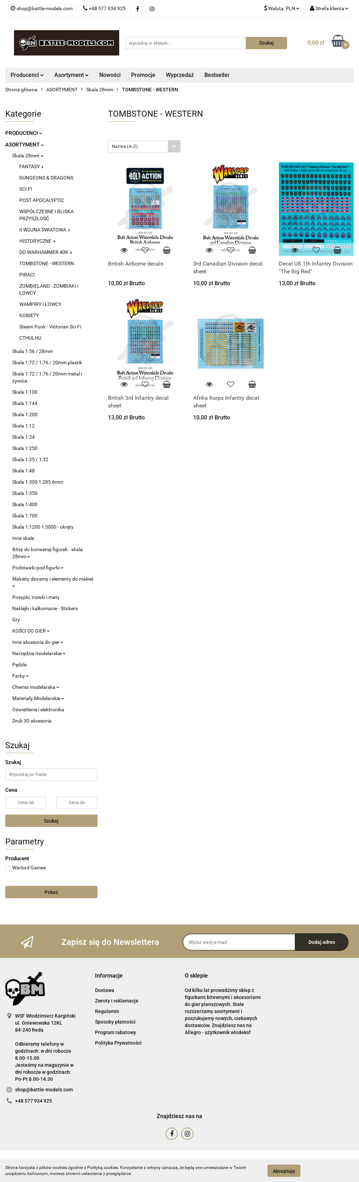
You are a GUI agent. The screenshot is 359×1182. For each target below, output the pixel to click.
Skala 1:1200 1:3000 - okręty (43, 527)
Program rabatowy (115, 1032)
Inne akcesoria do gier (37, 642)
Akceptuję (284, 1171)
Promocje (143, 75)
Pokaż (51, 892)
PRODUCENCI (23, 133)
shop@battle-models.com (44, 1089)
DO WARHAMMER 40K (45, 252)
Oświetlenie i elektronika (38, 709)
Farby (20, 676)
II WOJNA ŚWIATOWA (44, 230)
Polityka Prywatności (118, 1043)
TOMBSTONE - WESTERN (46, 263)
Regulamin (107, 1011)
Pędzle (19, 664)
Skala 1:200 (25, 414)
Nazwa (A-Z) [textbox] (125, 146)
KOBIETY (29, 315)
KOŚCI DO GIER (31, 631)
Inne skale (23, 538)
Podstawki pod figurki (37, 567)
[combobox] (144, 146)
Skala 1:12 (23, 426)
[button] (109, 976)
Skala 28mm (27, 155)
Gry (16, 619)
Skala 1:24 (23, 437)
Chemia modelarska (35, 687)
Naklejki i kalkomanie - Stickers (45, 608)
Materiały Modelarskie (38, 698)
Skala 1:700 (25, 515)
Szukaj (51, 821)
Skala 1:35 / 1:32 (30, 459)
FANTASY (31, 166)
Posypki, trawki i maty (36, 597)
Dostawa (104, 990)
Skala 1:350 (25, 493)
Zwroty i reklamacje (116, 1001)
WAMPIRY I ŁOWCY (40, 304)
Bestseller (217, 75)
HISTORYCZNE (37, 241)
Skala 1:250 (25, 448)
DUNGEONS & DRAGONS (46, 178)
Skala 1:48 (23, 471)
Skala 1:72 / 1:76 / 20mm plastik (47, 362)
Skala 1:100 (25, 392)
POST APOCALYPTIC (41, 200)
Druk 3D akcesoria (32, 721)
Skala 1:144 (25, 403)
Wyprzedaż (180, 75)
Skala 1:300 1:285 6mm (37, 482)
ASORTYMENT (24, 145)
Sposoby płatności (115, 1022)
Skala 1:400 (25, 504)
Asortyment (71, 75)
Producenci (27, 75)
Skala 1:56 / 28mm (32, 351)
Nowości (110, 75)
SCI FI (25, 189)
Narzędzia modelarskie (39, 653)
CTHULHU (30, 338)
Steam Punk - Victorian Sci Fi (50, 326)
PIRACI (27, 274)
